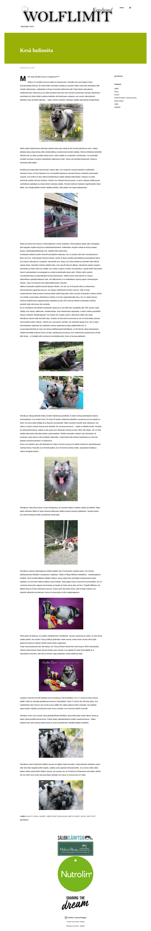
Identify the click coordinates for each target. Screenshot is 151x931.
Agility (116, 88)
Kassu (116, 92)
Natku (116, 104)
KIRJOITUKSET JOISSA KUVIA (125, 98)
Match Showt (118, 101)
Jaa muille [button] (118, 76)
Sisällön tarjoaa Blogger (75, 917)
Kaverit (116, 95)
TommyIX (81, 921)
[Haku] (122, 7)
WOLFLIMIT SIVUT (27, 26)
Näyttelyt (117, 107)
